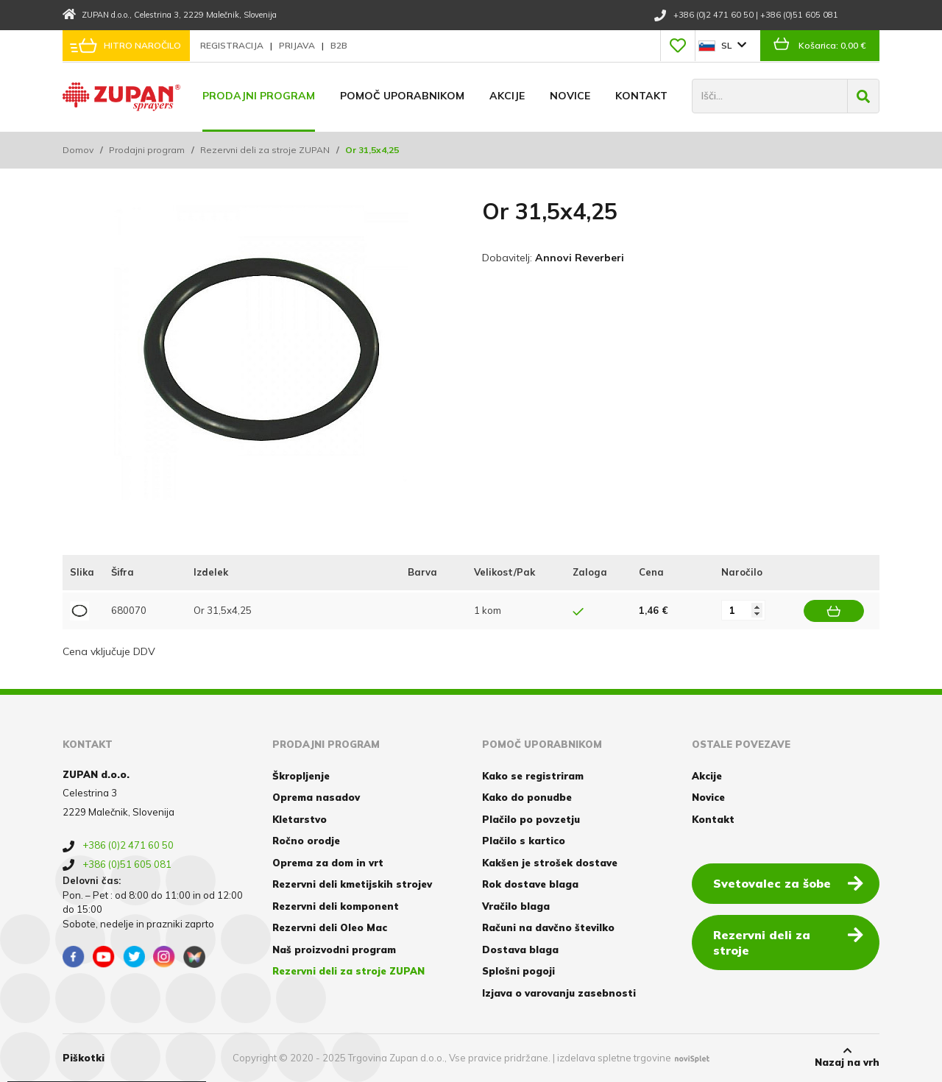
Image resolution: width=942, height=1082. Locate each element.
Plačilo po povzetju (531, 819)
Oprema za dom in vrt (327, 863)
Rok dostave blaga (530, 884)
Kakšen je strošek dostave (549, 863)
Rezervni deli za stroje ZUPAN (265, 149)
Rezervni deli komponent (335, 906)
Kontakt (641, 95)
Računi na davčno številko (548, 927)
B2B (338, 45)
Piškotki (84, 1058)
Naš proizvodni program (334, 949)
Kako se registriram (533, 776)
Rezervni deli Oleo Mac (329, 927)
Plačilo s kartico (523, 840)
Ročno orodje (306, 840)
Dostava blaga (520, 949)
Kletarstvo (299, 819)
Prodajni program (258, 95)
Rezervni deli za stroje (788, 942)
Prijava (298, 45)
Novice (570, 95)
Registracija (233, 45)
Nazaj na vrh (847, 1057)
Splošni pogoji (518, 971)
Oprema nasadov (316, 797)
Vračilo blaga (516, 906)
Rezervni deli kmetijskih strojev (352, 884)
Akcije (507, 95)
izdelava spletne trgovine (614, 1058)
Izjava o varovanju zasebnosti (559, 993)
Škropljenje (301, 776)
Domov (78, 149)
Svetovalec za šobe (788, 882)
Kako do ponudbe (527, 797)
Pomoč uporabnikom (402, 95)
